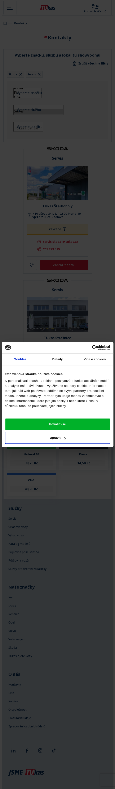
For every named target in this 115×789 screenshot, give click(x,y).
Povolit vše (57, 424)
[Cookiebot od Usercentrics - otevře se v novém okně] (92, 347)
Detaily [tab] (57, 359)
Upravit (58, 437)
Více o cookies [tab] (95, 359)
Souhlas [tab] (20, 359)
